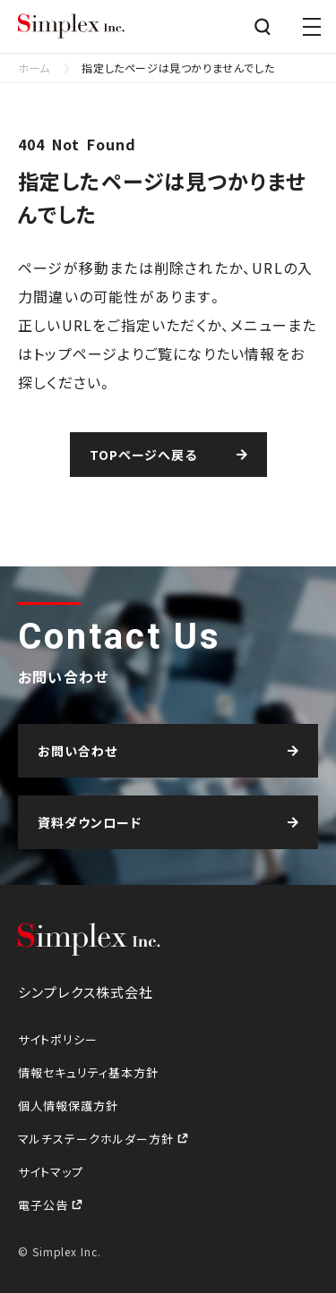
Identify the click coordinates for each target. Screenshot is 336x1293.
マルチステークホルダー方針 (97, 1138)
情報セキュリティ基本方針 (88, 1072)
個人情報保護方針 (68, 1105)
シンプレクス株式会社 (71, 26)
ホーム (34, 67)
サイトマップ (50, 1172)
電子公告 (45, 1205)
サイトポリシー (58, 1039)
